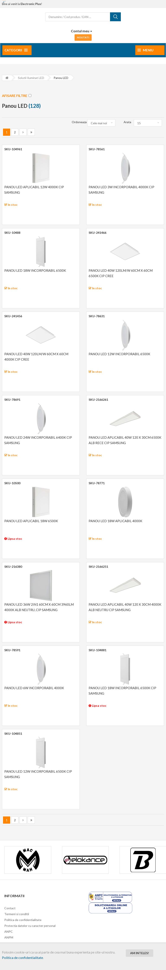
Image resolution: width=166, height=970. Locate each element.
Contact (10, 908)
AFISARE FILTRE (16, 95)
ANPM (8, 937)
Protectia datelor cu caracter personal (30, 925)
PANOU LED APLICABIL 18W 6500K (31, 521)
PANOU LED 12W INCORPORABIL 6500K (119, 354)
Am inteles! (139, 953)
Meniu (145, 50)
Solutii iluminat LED (31, 78)
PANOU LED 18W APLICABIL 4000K (115, 521)
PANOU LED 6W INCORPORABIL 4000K (34, 688)
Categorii (16, 50)
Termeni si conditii (16, 914)
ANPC (8, 931)
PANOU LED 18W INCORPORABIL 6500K (35, 270)
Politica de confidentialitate (22, 957)
